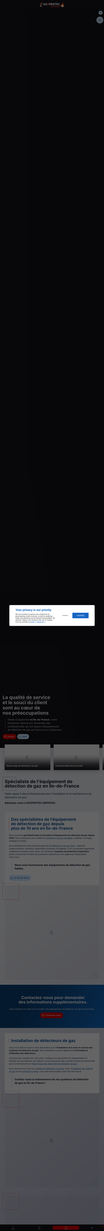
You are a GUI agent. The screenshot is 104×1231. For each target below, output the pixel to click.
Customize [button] (65, 615)
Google (31, 622)
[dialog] (52, 615)
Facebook (40, 622)
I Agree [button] (80, 615)
